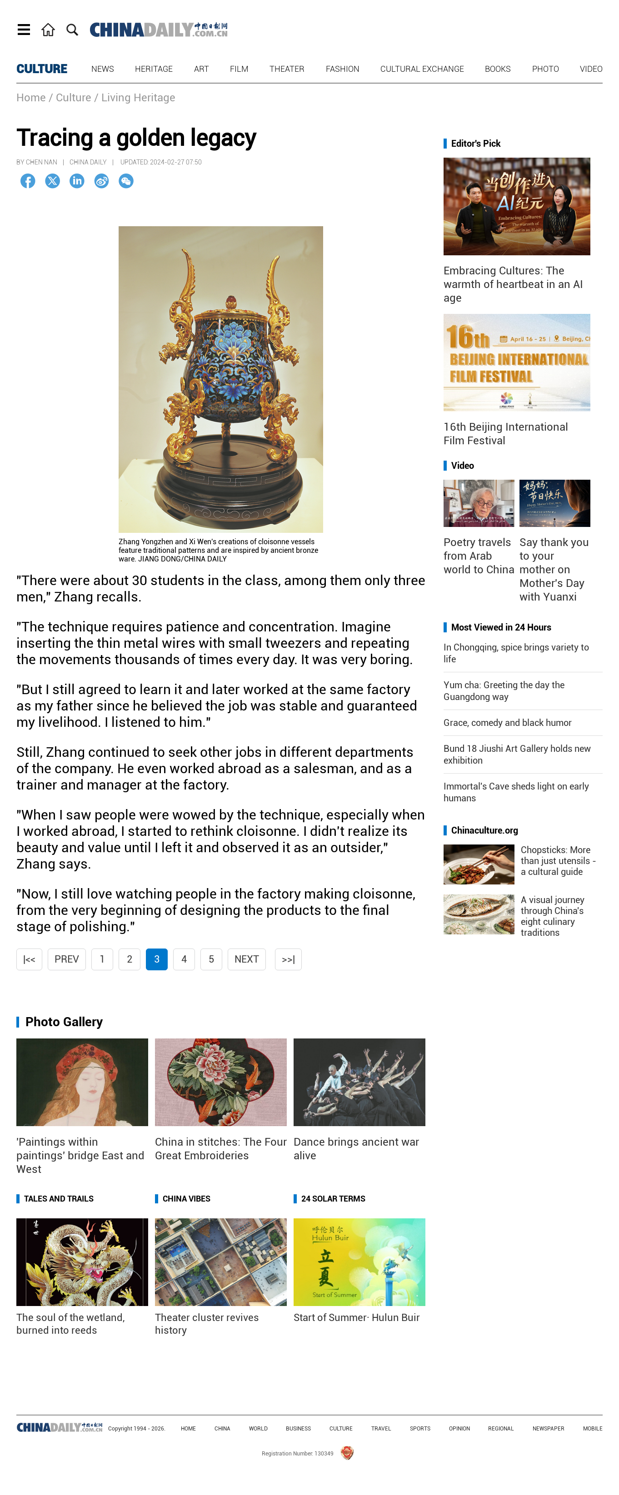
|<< (29, 959)
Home (31, 97)
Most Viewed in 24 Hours (501, 627)
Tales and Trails (59, 1198)
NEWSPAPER (548, 1428)
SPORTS (420, 1428)
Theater (287, 69)
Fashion (342, 69)
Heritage (154, 69)
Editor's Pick (476, 143)
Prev (67, 959)
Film (239, 69)
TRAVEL (381, 1428)
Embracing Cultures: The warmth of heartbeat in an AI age (513, 284)
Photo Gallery (64, 1021)
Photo (545, 69)
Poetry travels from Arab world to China (479, 556)
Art (201, 69)
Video (591, 69)
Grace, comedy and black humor (508, 722)
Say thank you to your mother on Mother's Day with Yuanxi (554, 569)
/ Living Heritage (134, 97)
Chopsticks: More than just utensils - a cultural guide (558, 860)
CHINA (222, 1428)
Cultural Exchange (422, 69)
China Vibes (186, 1198)
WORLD (258, 1428)
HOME (188, 1428)
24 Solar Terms (333, 1198)
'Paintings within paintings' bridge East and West (80, 1156)
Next (247, 959)
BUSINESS (298, 1428)
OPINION (459, 1428)
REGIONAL (501, 1428)
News (102, 69)
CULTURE (41, 69)
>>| (288, 959)
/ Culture (70, 97)
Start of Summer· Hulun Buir (357, 1317)
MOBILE (593, 1428)
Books (498, 69)
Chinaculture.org (484, 830)
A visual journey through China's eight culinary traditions (552, 916)
